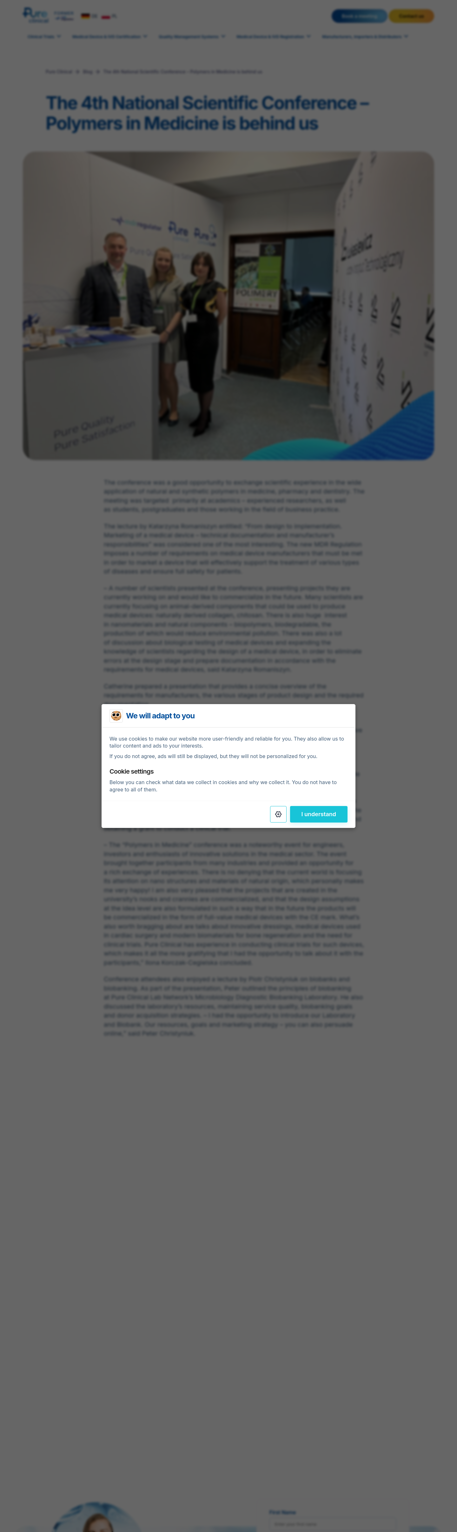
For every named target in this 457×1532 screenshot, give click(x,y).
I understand (318, 814)
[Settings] (278, 814)
